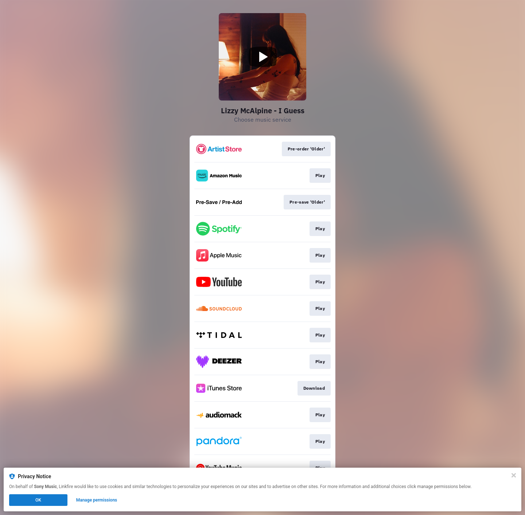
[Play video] (262, 57)
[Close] (514, 475)
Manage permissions (96, 500)
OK (38, 500)
